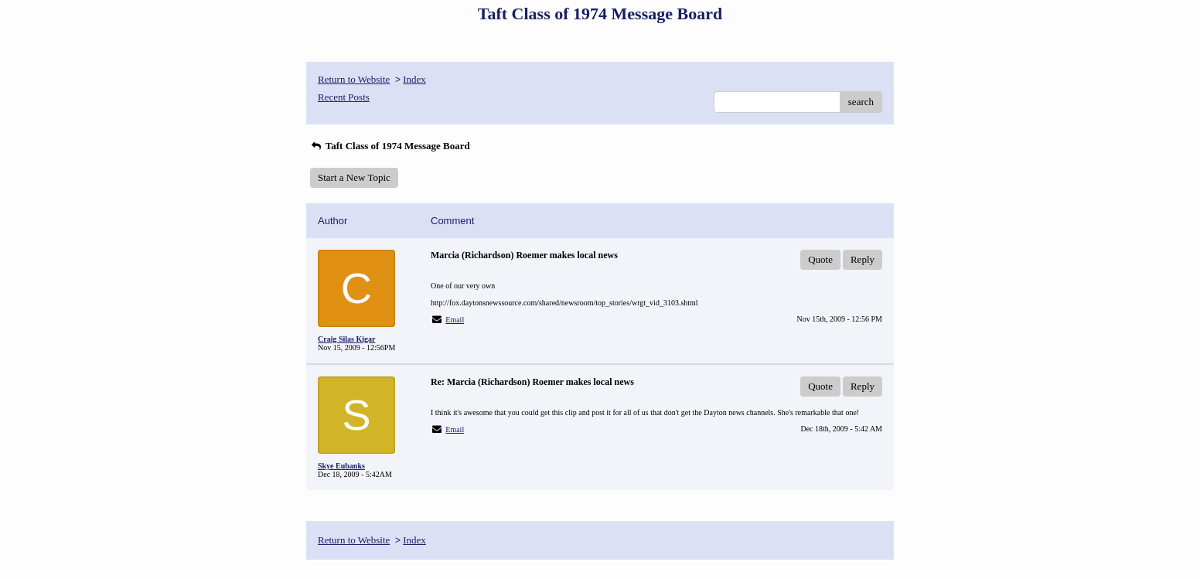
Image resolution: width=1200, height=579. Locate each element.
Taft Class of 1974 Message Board (390, 146)
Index (414, 79)
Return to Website (354, 79)
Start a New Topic (354, 177)
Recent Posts (344, 97)
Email (454, 319)
